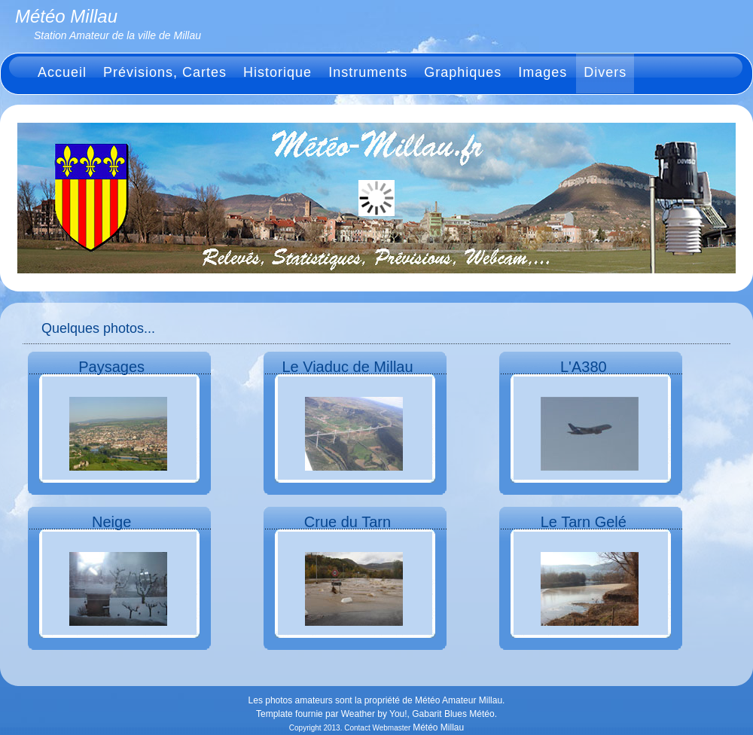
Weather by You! (374, 714)
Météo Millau (438, 727)
